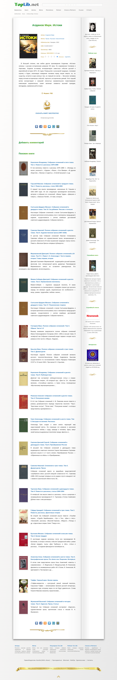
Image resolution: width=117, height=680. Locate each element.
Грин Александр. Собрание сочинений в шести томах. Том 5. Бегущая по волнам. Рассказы (52, 420)
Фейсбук (72, 660)
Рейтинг (58, 10)
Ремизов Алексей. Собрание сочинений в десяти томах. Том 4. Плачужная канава (52, 397)
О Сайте (89, 10)
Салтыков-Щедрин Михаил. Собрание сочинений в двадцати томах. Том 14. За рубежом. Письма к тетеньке (52, 208)
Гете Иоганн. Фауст (92, 123)
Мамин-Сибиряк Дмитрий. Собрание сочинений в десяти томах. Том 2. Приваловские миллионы (52, 280)
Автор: (43, 35)
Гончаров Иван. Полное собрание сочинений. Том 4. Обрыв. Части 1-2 (50, 327)
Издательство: (45, 42)
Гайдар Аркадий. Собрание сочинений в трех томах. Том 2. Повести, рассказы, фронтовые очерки (53, 511)
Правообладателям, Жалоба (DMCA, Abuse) (37, 660)
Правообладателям (47, 118)
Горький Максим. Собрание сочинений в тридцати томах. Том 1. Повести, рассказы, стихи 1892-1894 (52, 185)
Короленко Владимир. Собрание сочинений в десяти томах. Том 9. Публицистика (50, 374)
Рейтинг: (44, 53)
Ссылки (81, 10)
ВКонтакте (66, 660)
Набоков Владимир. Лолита (93, 158)
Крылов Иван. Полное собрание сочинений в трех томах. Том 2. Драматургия (52, 350)
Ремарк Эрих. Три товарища (92, 140)
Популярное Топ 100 (56, 645)
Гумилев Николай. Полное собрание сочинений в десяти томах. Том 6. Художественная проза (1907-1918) (52, 231)
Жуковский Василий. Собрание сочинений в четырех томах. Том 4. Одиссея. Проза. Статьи (51, 603)
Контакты (90, 660)
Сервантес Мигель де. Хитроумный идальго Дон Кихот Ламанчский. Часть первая (92, 195)
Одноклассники (80, 660)
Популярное (49, 10)
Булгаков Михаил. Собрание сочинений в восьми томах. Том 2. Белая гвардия (52, 535)
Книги (26, 10)
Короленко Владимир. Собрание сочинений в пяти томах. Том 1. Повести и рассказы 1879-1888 (52, 164)
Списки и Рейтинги (70, 10)
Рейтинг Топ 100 (72, 645)
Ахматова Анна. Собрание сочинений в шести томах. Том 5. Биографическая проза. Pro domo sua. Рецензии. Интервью (53, 558)
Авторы (33, 10)
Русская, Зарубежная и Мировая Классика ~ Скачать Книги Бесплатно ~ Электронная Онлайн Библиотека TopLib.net (60, 668)
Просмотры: (45, 49)
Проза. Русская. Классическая (55, 38)
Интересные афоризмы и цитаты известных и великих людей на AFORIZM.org (92, 349)
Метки (41, 10)
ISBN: (42, 46)
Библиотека (18, 10)
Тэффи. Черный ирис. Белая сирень (44, 580)
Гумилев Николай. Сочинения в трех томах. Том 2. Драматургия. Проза (49, 467)
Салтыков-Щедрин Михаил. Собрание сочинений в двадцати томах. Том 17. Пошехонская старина (50, 304)
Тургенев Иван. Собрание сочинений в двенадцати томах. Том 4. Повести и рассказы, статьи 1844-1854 (52, 490)
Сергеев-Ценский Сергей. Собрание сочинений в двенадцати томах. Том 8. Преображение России (49, 444)
